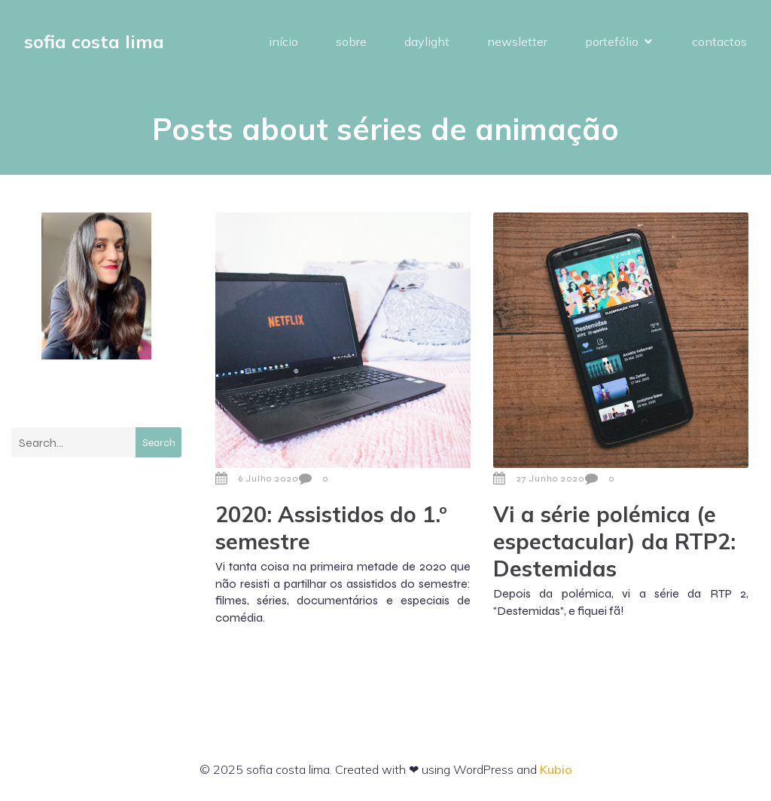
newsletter (517, 41)
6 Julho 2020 (257, 478)
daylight (426, 41)
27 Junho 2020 (539, 478)
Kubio (556, 769)
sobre (351, 41)
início (283, 41)
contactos (719, 41)
